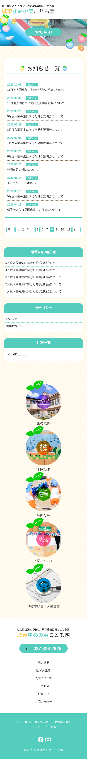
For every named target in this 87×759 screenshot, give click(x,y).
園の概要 (43, 662)
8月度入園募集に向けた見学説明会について (35, 129)
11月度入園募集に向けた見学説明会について (36, 89)
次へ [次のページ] (76, 229)
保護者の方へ (14, 325)
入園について (43, 678)
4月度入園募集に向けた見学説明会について (33, 269)
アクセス (43, 686)
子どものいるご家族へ (21, 182)
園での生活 (43, 670)
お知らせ (32, 85)
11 (68, 229)
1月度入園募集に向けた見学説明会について (33, 291)
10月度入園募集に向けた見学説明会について (36, 103)
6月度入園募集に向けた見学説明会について (35, 156)
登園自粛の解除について (23, 169)
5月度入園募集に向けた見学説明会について (35, 196)
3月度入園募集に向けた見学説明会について (33, 277)
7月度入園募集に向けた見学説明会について (35, 143)
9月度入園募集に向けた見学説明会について (35, 116)
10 (62, 229)
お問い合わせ (43, 701)
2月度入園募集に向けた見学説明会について (33, 284)
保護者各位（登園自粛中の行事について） (34, 209)
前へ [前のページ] (10, 229)
